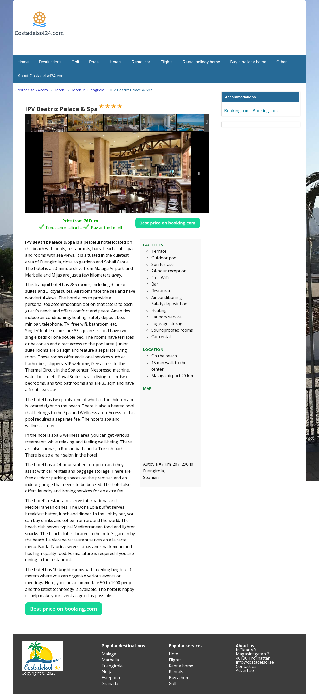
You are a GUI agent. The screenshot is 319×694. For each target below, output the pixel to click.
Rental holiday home (201, 62)
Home (23, 62)
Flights (166, 62)
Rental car (141, 62)
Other (281, 62)
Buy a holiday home (248, 62)
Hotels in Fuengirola (87, 90)
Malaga (109, 654)
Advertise (245, 670)
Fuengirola (112, 666)
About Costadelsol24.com (41, 76)
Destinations (50, 62)
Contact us (246, 666)
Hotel (174, 654)
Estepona (111, 677)
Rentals (176, 671)
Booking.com (236, 110)
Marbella (110, 660)
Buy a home (180, 677)
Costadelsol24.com (31, 90)
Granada (110, 683)
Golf (75, 62)
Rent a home (181, 666)
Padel (94, 62)
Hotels (115, 62)
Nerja (107, 671)
